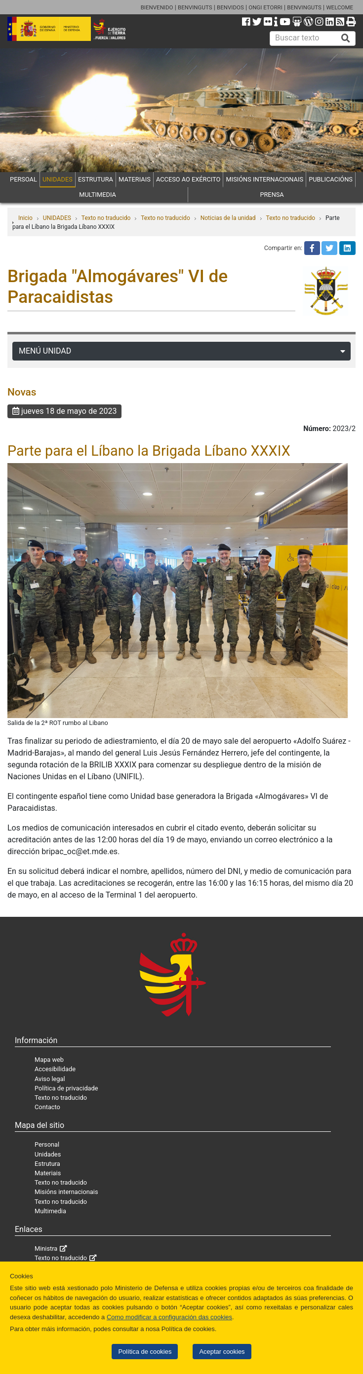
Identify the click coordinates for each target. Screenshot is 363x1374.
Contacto (47, 1107)
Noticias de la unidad (228, 218)
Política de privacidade (66, 1088)
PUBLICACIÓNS (331, 179)
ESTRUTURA (95, 179)
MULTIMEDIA (97, 194)
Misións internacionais (66, 1191)
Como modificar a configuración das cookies (169, 1317)
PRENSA (271, 194)
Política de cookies (144, 1351)
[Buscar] (345, 38)
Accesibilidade (55, 1069)
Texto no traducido (105, 218)
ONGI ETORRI (265, 7)
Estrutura (47, 1163)
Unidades (48, 1154)
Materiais (48, 1173)
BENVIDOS (230, 7)
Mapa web (49, 1059)
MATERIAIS (135, 179)
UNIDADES (57, 179)
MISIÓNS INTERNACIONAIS (264, 179)
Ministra (46, 1248)
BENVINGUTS (195, 7)
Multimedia (50, 1211)
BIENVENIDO (157, 7)
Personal (47, 1144)
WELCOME (339, 7)
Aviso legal (50, 1079)
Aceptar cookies (221, 1351)
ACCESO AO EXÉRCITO (188, 179)
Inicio (25, 218)
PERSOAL (23, 179)
